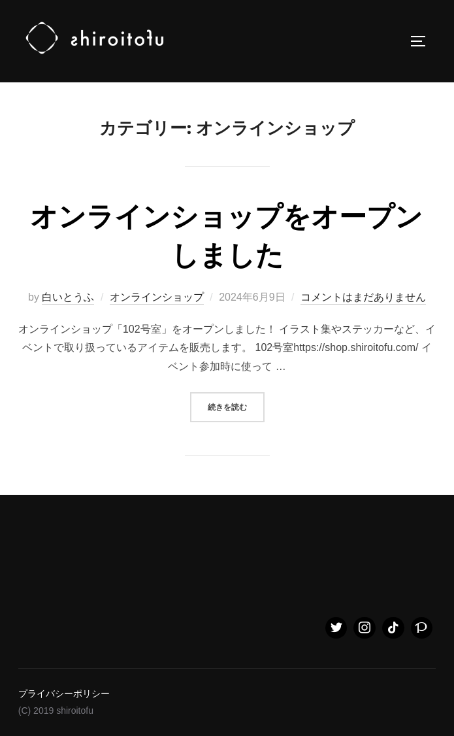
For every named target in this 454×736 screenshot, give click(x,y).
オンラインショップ (157, 297)
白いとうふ (68, 297)
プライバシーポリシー (64, 693)
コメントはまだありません (363, 297)
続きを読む (236, 405)
